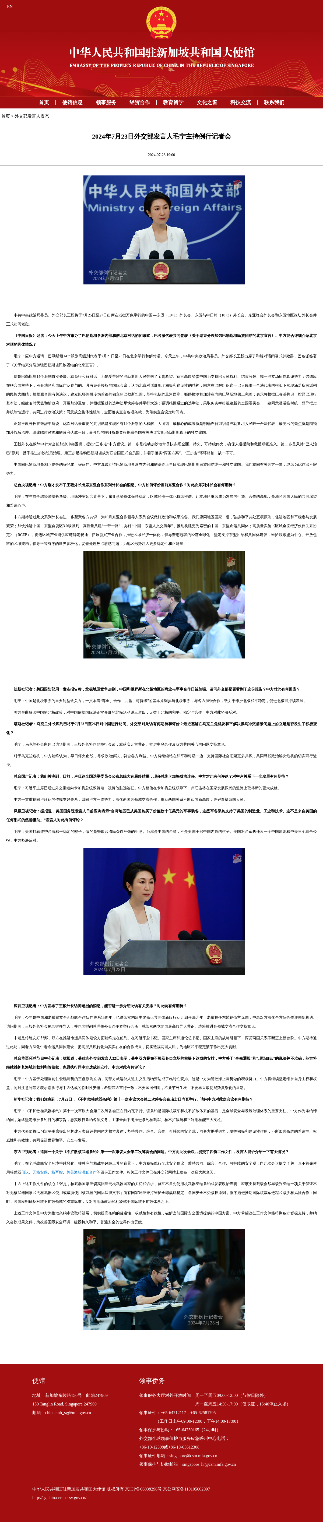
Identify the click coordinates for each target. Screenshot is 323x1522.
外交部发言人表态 (32, 116)
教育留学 (173, 102)
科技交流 (240, 102)
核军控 (57, 1172)
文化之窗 (207, 102)
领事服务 (106, 102)
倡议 (25, 1172)
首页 (44, 102)
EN (10, 6)
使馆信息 (72, 102)
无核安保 (40, 1172)
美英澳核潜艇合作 (81, 1172)
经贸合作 (139, 102)
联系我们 (274, 102)
